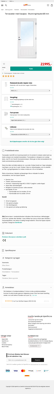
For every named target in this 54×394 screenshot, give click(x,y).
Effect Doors (5, 265)
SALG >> (12, 1)
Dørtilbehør (18, 222)
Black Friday (5, 346)
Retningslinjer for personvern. (39, 364)
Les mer (34, 295)
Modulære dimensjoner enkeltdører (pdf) (14, 237)
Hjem (2, 9)
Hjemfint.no (5, 341)
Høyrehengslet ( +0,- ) (17, 106)
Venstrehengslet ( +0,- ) (17, 104)
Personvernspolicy (7, 345)
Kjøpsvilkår (5, 339)
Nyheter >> (4, 1)
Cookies (4, 343)
